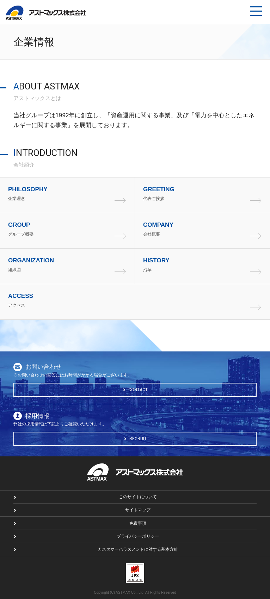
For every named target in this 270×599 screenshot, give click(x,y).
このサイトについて (138, 496)
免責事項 (137, 523)
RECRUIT (138, 438)
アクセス (135, 300)
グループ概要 (69, 228)
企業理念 (69, 193)
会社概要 (204, 228)
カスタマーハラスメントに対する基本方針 (138, 549)
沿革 (204, 264)
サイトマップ (138, 509)
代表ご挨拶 (204, 193)
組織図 (69, 264)
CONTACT (138, 389)
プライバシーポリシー (138, 536)
